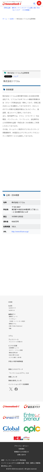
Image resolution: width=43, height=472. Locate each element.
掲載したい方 (12, 377)
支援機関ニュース (14, 348)
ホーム (4, 19)
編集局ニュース (13, 316)
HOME (10, 302)
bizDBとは (12, 310)
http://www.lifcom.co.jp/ (20, 232)
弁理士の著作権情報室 (15, 361)
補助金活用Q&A (13, 352)
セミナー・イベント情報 (16, 350)
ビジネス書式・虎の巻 (15, 357)
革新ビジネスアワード (15, 369)
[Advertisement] (21, 44)
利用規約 (21, 449)
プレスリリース (13, 339)
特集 (10, 328)
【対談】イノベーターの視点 (17, 321)
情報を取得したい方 (15, 380)
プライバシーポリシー (21, 446)
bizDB (12, 19)
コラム (10, 336)
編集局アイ (12, 314)
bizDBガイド (12, 308)
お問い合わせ (21, 455)
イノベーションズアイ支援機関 (18, 384)
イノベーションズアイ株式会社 (16, 460)
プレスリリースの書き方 (15, 341)
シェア (15, 76)
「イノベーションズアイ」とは (18, 373)
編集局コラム (12, 323)
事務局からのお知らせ (21, 452)
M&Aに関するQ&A (14, 355)
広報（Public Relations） (16, 326)
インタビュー (12, 319)
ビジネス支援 (12, 346)
